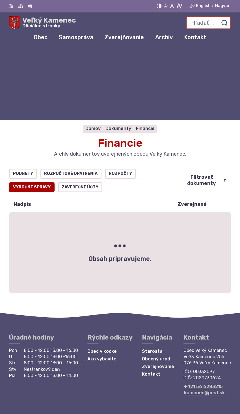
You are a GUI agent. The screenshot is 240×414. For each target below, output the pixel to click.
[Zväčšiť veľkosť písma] (179, 6)
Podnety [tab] (23, 101)
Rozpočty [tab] (120, 101)
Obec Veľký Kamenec (207, 391)
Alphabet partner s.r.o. (205, 384)
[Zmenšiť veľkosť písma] (166, 6)
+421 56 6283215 (203, 313)
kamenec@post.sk (204, 320)
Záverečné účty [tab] (80, 114)
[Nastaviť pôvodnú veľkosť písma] (172, 6)
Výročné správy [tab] (32, 114)
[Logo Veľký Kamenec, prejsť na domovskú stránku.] (42, 22)
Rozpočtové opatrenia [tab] (71, 101)
